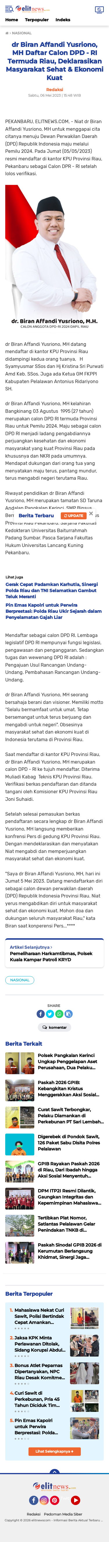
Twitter (67, 1498)
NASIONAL (19, 980)
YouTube (79, 1503)
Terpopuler (37, 19)
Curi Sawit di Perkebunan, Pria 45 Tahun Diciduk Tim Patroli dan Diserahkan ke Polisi (40, 1399)
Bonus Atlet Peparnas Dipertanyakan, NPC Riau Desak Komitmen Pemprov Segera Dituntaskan (40, 1372)
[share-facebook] (41, 1014)
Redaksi (33, 1514)
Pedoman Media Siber (63, 1514)
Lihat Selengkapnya (54, 1451)
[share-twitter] (50, 1014)
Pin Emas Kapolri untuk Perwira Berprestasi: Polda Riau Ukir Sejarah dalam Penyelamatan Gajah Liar (38, 1427)
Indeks (63, 19)
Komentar (54, 1027)
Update (73, 516)
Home (11, 19)
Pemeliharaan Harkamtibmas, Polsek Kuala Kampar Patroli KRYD (51, 956)
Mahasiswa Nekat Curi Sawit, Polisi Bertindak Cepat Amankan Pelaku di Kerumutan (39, 1316)
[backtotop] (54, 1474)
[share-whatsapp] (59, 1014)
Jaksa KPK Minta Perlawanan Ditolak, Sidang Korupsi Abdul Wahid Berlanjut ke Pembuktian (38, 1344)
